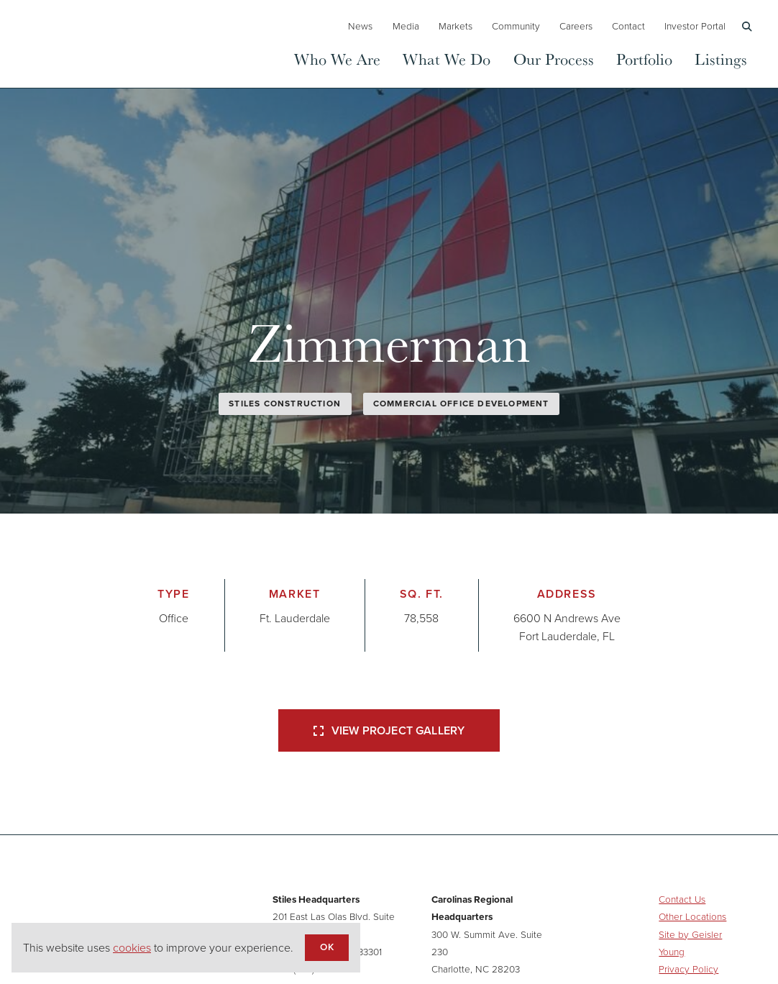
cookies (132, 947)
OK (326, 946)
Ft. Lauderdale (295, 618)
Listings (721, 58)
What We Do (446, 58)
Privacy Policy (688, 969)
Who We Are (337, 58)
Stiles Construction (285, 403)
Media (406, 26)
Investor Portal (695, 26)
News (360, 26)
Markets (455, 26)
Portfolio (644, 58)
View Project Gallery (389, 730)
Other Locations (692, 916)
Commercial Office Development (461, 403)
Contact (628, 26)
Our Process (553, 58)
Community (516, 26)
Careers (575, 26)
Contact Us (682, 899)
